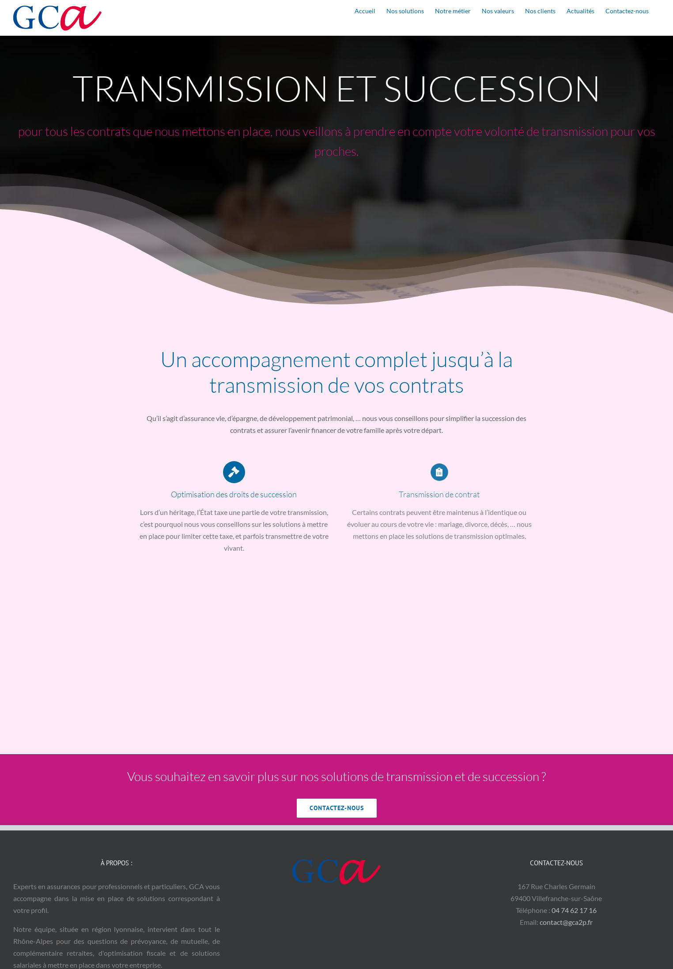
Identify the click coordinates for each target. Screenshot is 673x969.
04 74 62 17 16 (574, 910)
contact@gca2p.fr (566, 922)
